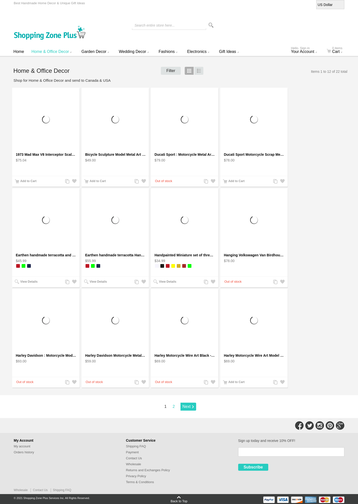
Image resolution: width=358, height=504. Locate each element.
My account (22, 446)
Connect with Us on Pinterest (330, 425)
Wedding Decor (132, 51)
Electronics (197, 51)
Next (186, 406)
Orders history (24, 452)
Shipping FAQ (136, 446)
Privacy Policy (136, 476)
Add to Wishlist (73, 182)
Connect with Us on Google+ (340, 425)
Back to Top (179, 501)
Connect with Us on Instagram (319, 425)
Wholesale (133, 464)
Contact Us (134, 458)
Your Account (306, 50)
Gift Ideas (227, 51)
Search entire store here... (154, 25)
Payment (132, 452)
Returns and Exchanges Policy (148, 470)
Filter (170, 71)
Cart (337, 50)
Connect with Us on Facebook (299, 425)
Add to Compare (66, 182)
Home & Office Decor (50, 51)
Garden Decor (93, 51)
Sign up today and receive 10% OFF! (266, 441)
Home (18, 51)
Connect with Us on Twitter (309, 425)
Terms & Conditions (140, 482)
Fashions (167, 51)
